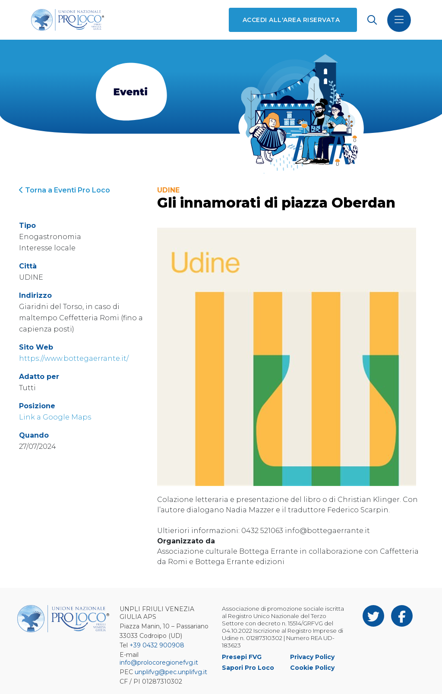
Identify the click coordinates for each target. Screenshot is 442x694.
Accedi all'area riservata (291, 20)
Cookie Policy (312, 668)
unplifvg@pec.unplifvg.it (171, 672)
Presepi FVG (242, 657)
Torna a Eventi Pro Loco (64, 190)
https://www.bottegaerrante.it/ (74, 358)
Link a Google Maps (55, 417)
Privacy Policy (312, 657)
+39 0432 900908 (156, 645)
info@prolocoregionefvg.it (159, 662)
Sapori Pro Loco (248, 668)
